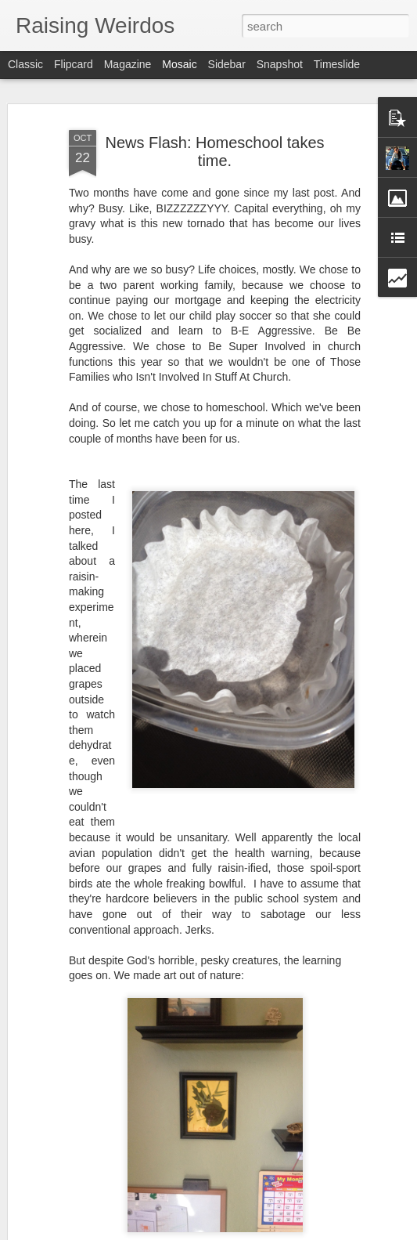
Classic (25, 64)
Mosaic (179, 64)
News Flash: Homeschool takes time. (214, 151)
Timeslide (337, 64)
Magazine (128, 64)
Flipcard (73, 64)
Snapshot (280, 64)
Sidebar (227, 64)
